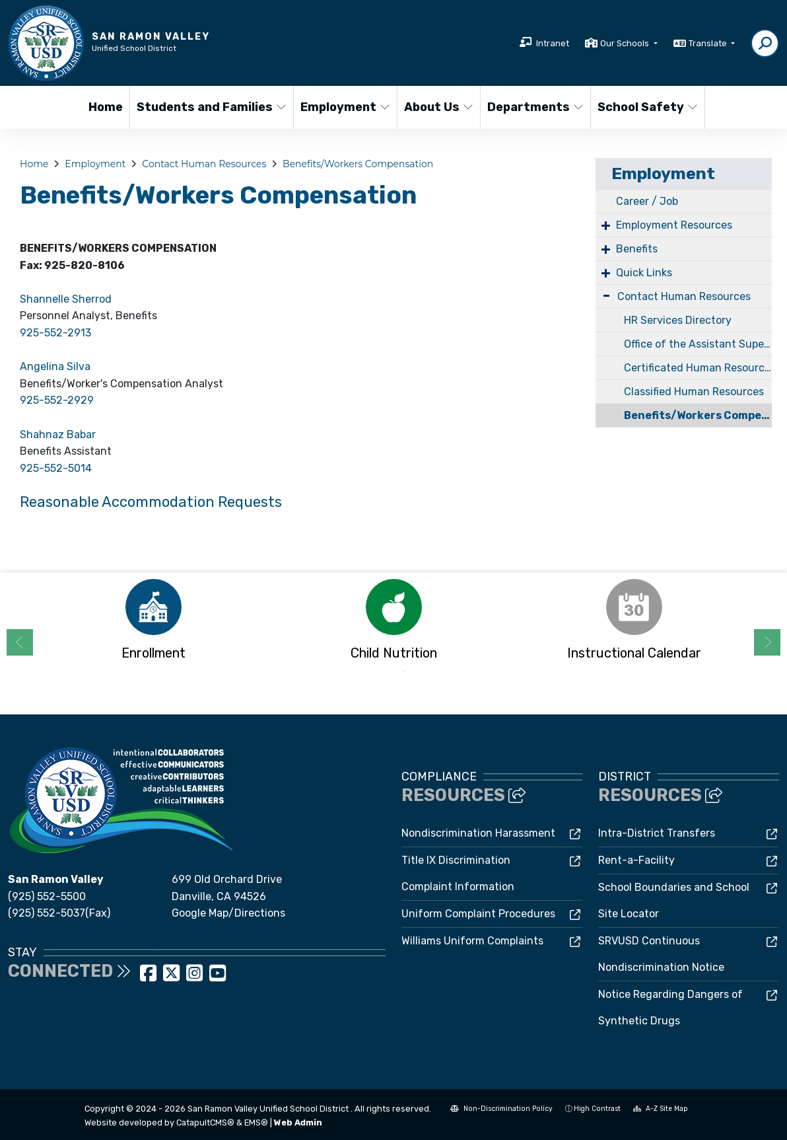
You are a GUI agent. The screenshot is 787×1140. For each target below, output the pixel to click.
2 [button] (403, 671)
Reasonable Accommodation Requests (151, 502)
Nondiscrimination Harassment (478, 833)
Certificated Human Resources (698, 367)
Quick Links (644, 272)
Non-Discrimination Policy (501, 1108)
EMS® (256, 1122)
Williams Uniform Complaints (472, 940)
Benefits (637, 249)
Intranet (552, 43)
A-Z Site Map (660, 1108)
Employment (343, 107)
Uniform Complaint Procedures (478, 913)
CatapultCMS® (205, 1122)
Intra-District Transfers (656, 833)
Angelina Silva (55, 366)
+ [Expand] (606, 225)
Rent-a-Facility (636, 860)
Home (105, 107)
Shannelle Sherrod (66, 299)
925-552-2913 (55, 332)
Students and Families (207, 107)
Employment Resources (674, 225)
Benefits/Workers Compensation (358, 164)
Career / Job (647, 201)
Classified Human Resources (694, 391)
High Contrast (597, 1108)
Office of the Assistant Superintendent (698, 344)
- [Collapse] (606, 295)
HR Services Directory (678, 320)
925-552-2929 (57, 400)
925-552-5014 (56, 468)
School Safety (645, 107)
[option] (153, 623)
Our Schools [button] (625, 43)
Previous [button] (20, 642)
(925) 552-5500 (47, 896)
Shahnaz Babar (58, 434)
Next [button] (767, 642)
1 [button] (383, 671)
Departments (533, 107)
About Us (438, 107)
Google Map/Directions (228, 913)
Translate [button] (709, 43)
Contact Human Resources (204, 164)
